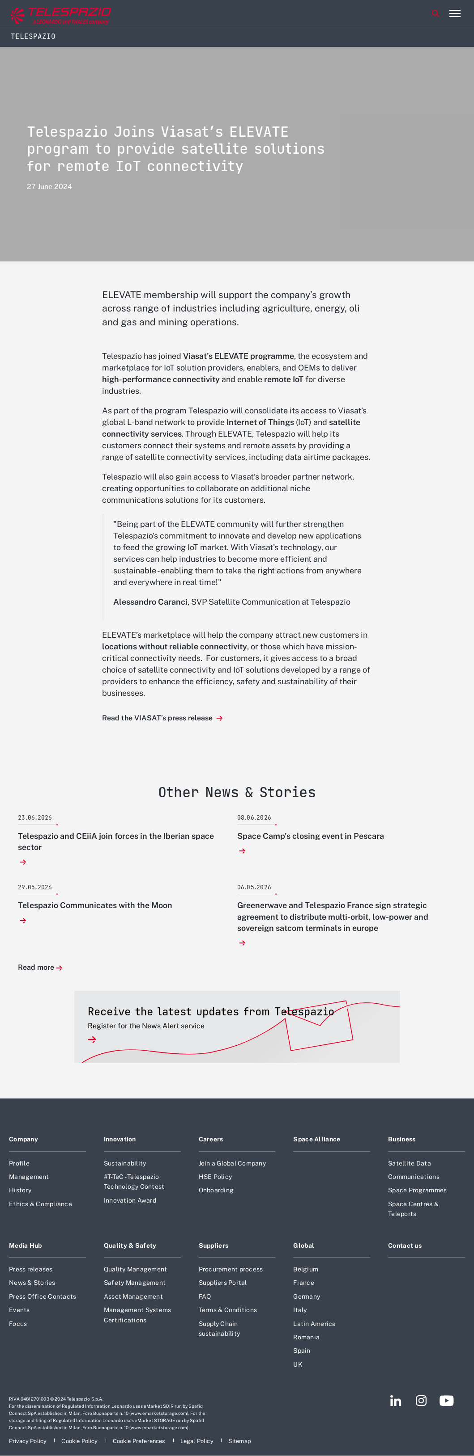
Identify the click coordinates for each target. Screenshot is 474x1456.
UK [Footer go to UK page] (298, 1364)
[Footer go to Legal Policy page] (197, 1441)
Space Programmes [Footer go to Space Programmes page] (417, 1190)
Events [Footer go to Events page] (19, 1309)
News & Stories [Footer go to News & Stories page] (32, 1282)
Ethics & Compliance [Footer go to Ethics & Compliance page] (40, 1204)
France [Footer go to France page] (303, 1282)
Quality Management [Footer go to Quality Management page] (135, 1269)
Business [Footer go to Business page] (401, 1139)
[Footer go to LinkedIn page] (396, 1400)
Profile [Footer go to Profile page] (19, 1163)
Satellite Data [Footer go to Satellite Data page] (409, 1163)
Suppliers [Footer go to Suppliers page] (214, 1245)
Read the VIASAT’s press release (158, 718)
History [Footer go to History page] (20, 1190)
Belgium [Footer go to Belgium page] (305, 1269)
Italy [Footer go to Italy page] (300, 1309)
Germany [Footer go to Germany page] (306, 1296)
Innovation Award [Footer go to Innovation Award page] (130, 1200)
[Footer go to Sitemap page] (239, 1441)
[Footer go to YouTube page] (446, 1400)
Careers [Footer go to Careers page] (211, 1139)
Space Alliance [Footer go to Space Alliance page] (316, 1139)
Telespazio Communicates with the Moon (95, 905)
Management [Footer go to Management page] (29, 1176)
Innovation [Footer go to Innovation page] (120, 1139)
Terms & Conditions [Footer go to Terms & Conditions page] (228, 1309)
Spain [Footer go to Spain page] (301, 1350)
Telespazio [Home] (33, 36)
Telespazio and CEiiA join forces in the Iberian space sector (116, 841)
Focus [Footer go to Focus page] (18, 1323)
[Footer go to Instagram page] (421, 1400)
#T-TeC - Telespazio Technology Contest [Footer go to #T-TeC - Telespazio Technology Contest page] (134, 1181)
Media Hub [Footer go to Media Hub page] (25, 1245)
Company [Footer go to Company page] (23, 1139)
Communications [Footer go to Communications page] (414, 1176)
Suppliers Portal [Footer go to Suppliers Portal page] (223, 1282)
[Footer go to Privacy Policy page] (28, 1441)
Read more (36, 968)
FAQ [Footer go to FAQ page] (205, 1296)
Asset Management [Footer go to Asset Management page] (133, 1296)
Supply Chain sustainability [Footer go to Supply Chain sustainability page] (219, 1328)
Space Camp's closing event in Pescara (310, 836)
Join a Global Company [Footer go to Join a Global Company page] (232, 1163)
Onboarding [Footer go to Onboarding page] (216, 1190)
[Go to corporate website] (44, 14)
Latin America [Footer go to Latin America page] (314, 1323)
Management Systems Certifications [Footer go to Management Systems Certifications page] (137, 1314)
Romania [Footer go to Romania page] (306, 1337)
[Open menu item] (455, 13)
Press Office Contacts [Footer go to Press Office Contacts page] (42, 1296)
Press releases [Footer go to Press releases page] (31, 1269)
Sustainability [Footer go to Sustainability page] (125, 1163)
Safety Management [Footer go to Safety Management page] (135, 1282)
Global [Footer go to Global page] (303, 1245)
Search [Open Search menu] (435, 13)
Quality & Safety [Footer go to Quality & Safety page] (130, 1245)
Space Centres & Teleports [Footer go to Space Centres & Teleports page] (413, 1208)
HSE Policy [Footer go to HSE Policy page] (215, 1176)
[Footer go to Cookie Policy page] (80, 1441)
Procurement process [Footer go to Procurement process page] (231, 1269)
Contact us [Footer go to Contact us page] (405, 1245)
